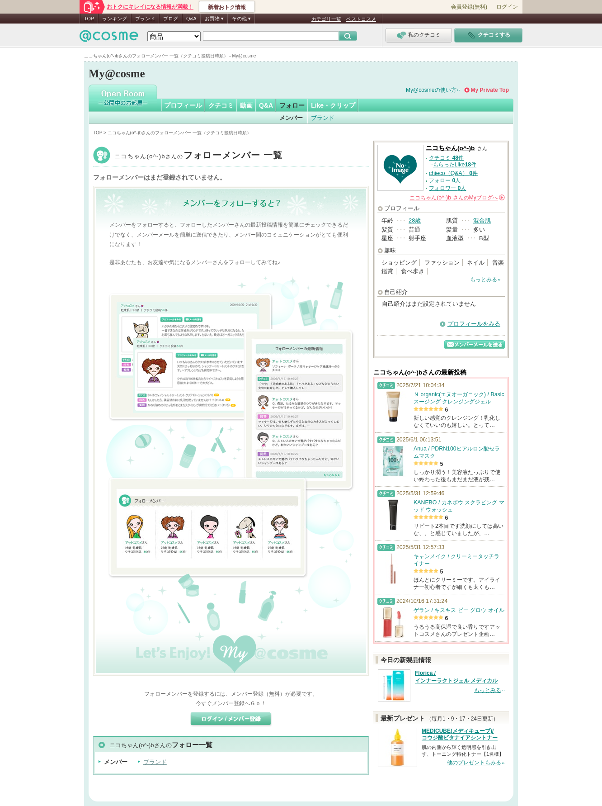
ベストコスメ (361, 19)
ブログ (170, 18)
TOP (89, 18)
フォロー (292, 105)
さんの (457, 197)
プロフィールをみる (473, 323)
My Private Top (490, 90)
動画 (246, 105)
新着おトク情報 (227, 7)
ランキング (114, 18)
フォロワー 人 (447, 188)
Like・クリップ (333, 105)
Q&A (191, 18)
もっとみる (483, 279)
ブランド (145, 18)
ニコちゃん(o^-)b (198, 156)
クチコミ (221, 105)
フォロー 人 (445, 180)
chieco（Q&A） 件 (453, 173)
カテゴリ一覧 (326, 19)
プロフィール (183, 105)
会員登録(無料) (469, 7)
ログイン (507, 7)
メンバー (291, 117)
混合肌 (482, 220)
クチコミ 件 (446, 158)
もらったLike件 (454, 164)
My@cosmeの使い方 (431, 90)
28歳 (415, 220)
